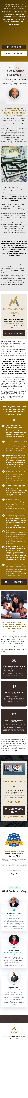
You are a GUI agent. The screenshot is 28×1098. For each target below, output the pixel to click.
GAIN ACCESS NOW (14, 810)
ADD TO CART (14, 47)
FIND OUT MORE (14, 54)
